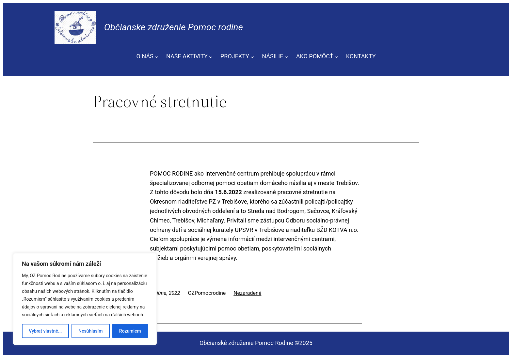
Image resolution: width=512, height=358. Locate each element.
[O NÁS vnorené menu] (156, 56)
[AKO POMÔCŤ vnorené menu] (336, 56)
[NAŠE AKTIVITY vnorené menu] (211, 56)
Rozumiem (130, 331)
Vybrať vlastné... (45, 331)
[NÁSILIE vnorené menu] (286, 56)
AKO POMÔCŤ (314, 56)
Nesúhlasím (90, 331)
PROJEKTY (234, 56)
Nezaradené (247, 293)
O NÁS (144, 56)
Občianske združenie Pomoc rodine (173, 27)
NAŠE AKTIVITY (187, 56)
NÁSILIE (272, 56)
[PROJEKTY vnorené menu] (252, 56)
